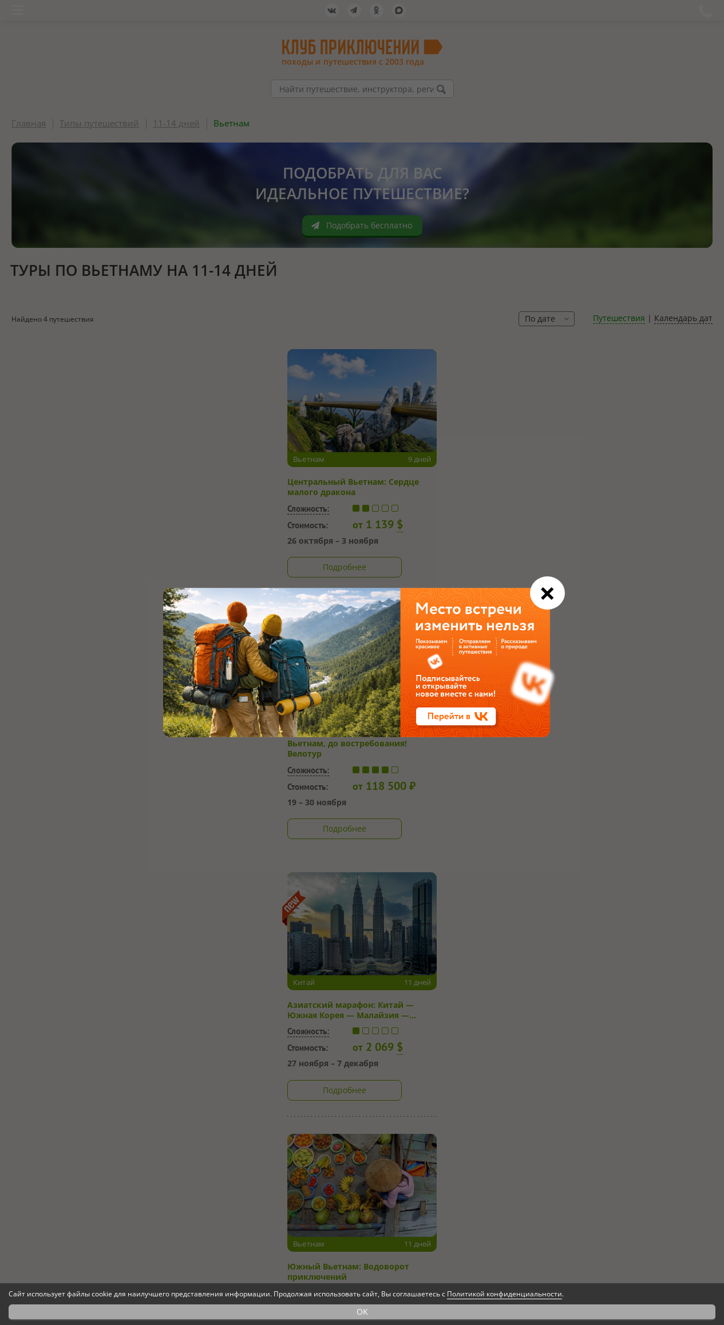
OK (362, 1311)
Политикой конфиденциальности (504, 1294)
